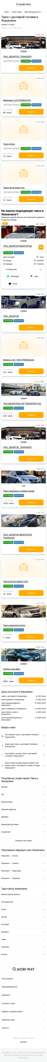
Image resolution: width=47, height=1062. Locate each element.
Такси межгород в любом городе (18, 491)
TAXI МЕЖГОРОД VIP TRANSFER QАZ (22, 403)
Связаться (31, 68)
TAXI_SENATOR (11, 316)
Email (12, 283)
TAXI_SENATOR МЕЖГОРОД (17, 246)
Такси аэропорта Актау (14, 625)
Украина (23, 1042)
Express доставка (11, 669)
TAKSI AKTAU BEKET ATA (15, 581)
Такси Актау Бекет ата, (14, 188)
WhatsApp (13, 276)
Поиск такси (17, 12)
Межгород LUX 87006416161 (17, 100)
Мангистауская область (34, 12)
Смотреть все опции (23, 841)
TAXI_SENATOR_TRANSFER (17, 56)
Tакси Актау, (9, 144)
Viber (34, 276)
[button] (21, 51)
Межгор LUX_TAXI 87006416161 (18, 360)
